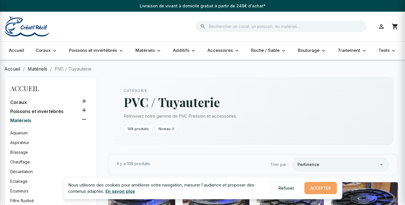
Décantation (21, 171)
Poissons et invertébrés (96, 50)
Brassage (19, 152)
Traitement (352, 50)
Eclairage (19, 181)
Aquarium (19, 132)
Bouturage (312, 50)
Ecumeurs (19, 190)
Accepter (320, 188)
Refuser (286, 188)
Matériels (148, 50)
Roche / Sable (268, 50)
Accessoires (223, 50)
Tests (387, 50)
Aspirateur (19, 142)
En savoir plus (120, 191)
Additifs (184, 50)
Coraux (47, 50)
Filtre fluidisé (22, 200)
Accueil (16, 50)
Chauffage (20, 161)
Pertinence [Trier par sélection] (341, 164)
